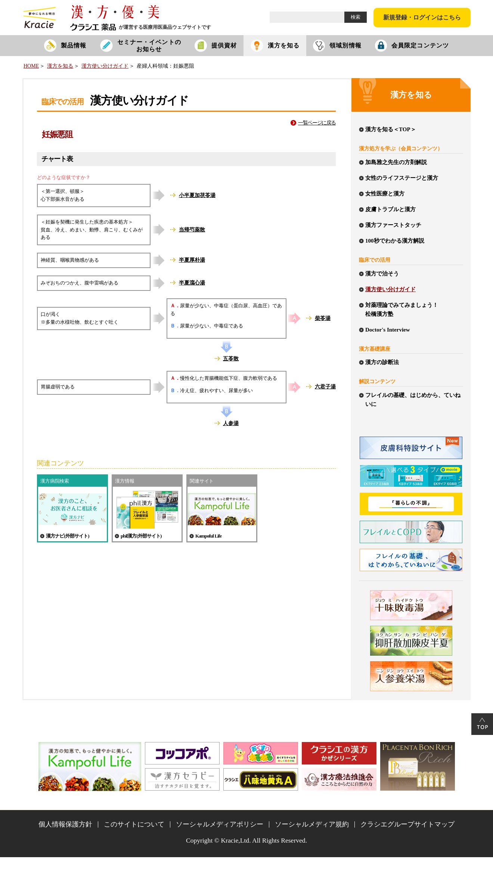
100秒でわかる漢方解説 (394, 241)
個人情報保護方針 (65, 824)
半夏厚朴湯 (192, 260)
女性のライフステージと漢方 (401, 178)
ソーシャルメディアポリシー (219, 824)
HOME (31, 66)
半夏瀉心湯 (192, 283)
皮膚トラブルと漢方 (390, 209)
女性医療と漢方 (384, 194)
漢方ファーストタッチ (393, 225)
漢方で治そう (382, 274)
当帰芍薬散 (192, 230)
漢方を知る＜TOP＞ (390, 129)
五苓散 (231, 358)
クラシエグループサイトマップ (407, 824)
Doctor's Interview (387, 330)
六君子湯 (325, 387)
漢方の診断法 (382, 362)
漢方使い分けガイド (104, 66)
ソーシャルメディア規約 (312, 824)
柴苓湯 (323, 318)
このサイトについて (134, 824)
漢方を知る (60, 66)
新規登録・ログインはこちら (422, 17)
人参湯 (231, 423)
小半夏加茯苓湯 (197, 195)
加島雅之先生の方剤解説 (396, 162)
